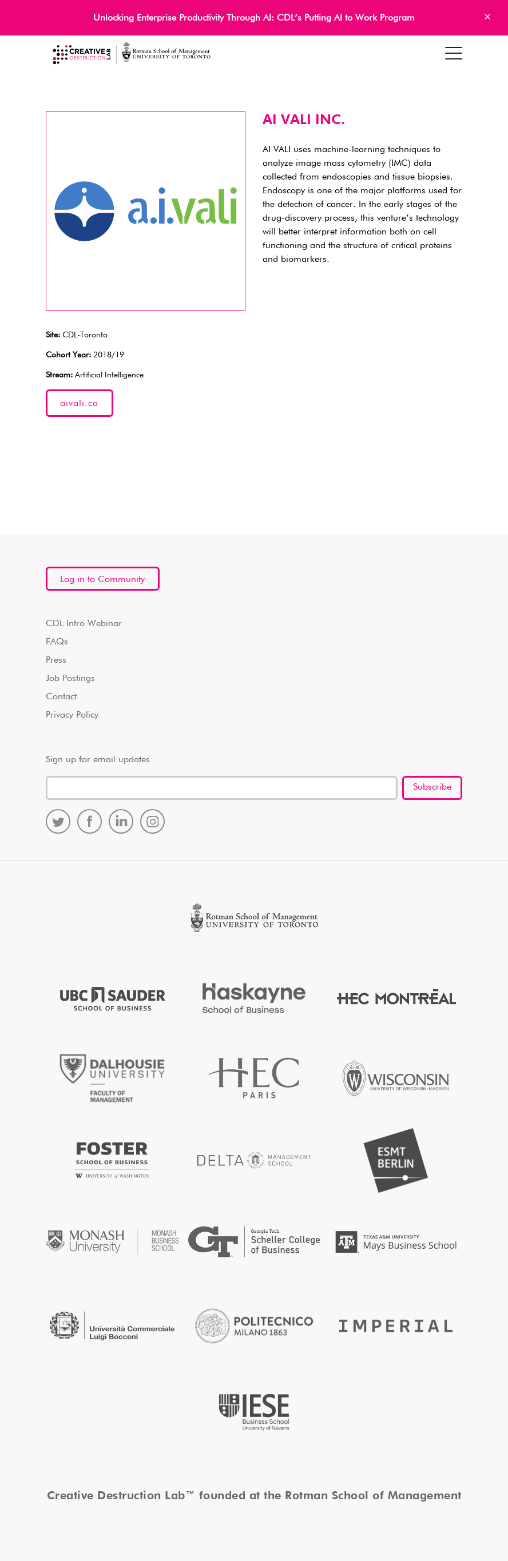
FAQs (57, 642)
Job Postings (70, 678)
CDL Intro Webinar (84, 623)
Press (56, 660)
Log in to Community (102, 579)
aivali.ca (79, 403)
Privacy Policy (72, 715)
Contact (61, 697)
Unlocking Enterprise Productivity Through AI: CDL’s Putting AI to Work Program (254, 18)
